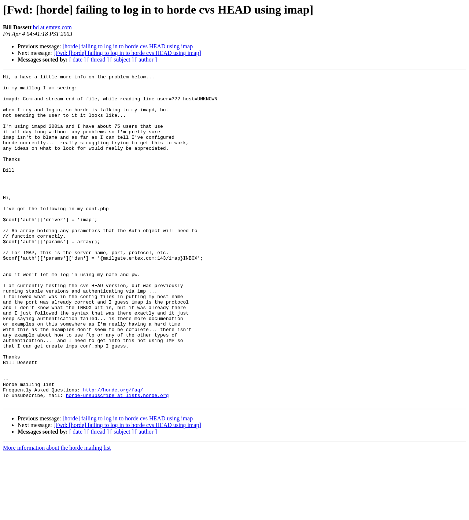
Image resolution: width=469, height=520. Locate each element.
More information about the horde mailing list (57, 513)
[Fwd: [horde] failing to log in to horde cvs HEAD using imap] (127, 53)
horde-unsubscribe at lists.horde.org (117, 460)
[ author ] (146, 59)
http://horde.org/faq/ (113, 453)
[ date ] (77, 59)
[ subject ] (122, 59)
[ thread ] (98, 59)
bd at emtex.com (52, 27)
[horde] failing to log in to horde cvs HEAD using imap (128, 46)
